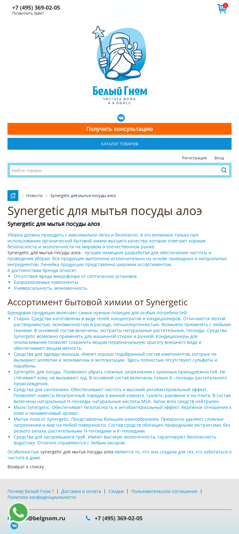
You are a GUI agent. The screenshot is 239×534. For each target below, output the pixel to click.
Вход (219, 158)
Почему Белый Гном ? (30, 491)
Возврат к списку (25, 467)
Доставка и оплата (81, 491)
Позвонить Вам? (28, 13)
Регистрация (194, 158)
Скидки (116, 491)
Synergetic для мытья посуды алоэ (44, 252)
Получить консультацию (119, 129)
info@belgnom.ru (41, 518)
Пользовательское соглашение (164, 491)
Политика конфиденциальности (41, 497)
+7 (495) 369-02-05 (36, 7)
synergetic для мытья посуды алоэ (77, 452)
